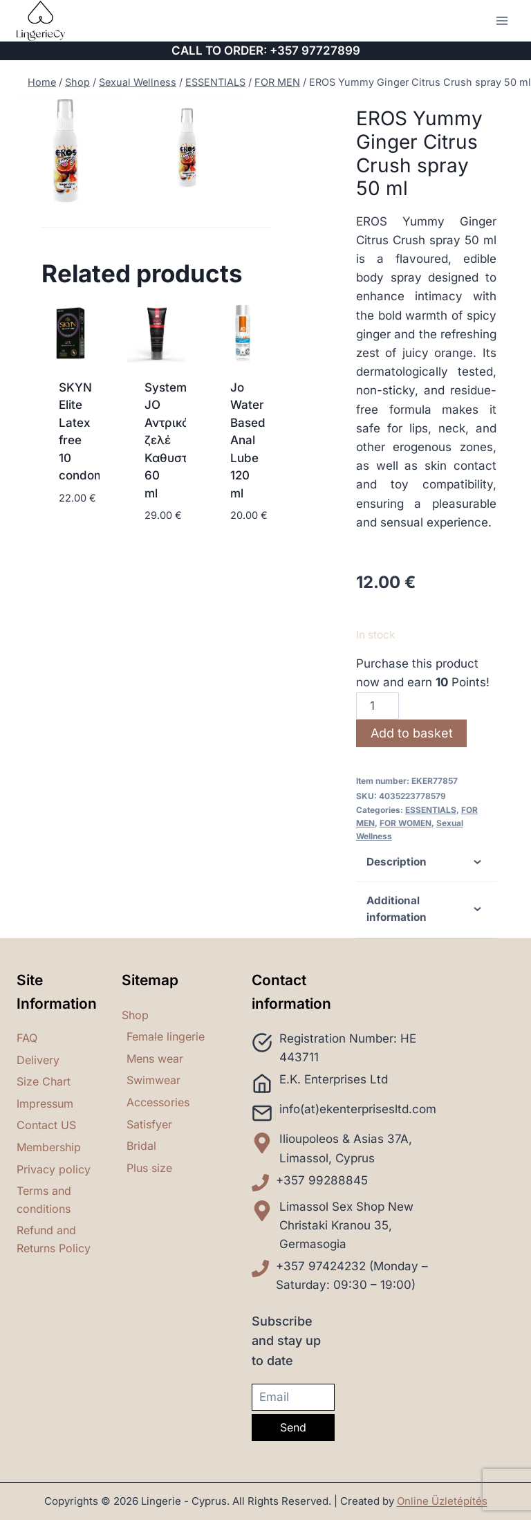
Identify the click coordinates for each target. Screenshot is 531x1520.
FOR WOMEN (405, 823)
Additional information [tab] (426, 909)
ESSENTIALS (430, 810)
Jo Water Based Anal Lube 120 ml (248, 440)
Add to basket (412, 733)
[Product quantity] (377, 706)
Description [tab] (426, 862)
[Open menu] (501, 20)
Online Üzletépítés (442, 1501)
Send (293, 1427)
